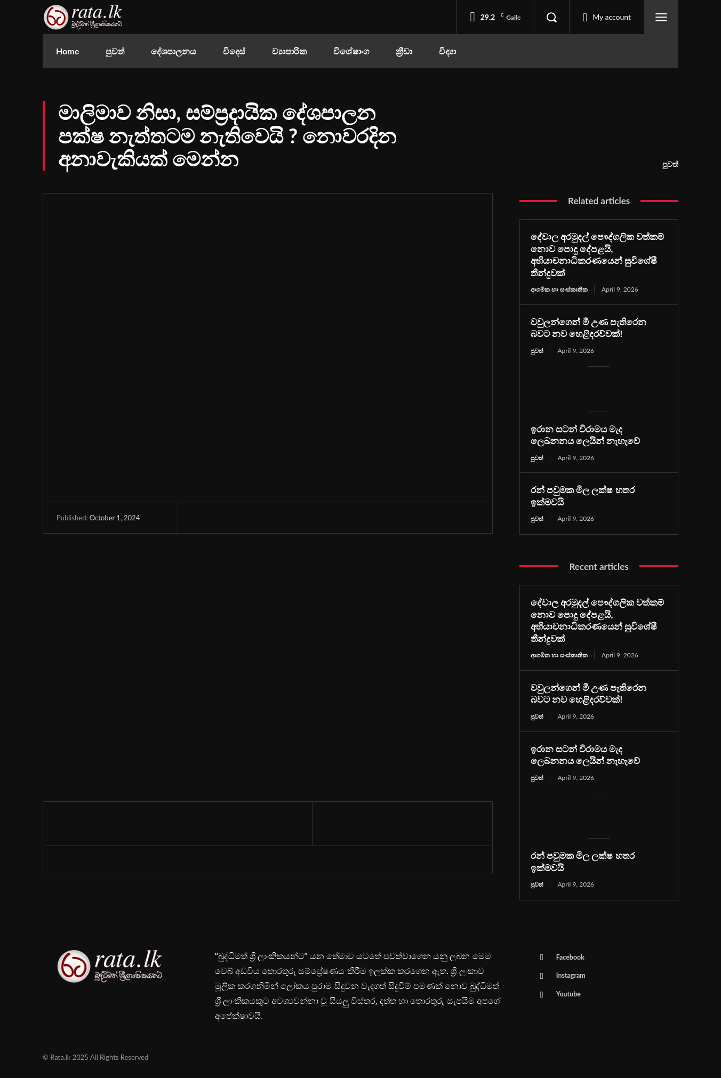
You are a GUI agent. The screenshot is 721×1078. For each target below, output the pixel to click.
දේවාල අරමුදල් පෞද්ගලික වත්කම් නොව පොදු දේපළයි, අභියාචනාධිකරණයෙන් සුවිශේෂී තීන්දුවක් (597, 254)
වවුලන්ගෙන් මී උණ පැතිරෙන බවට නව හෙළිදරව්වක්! (592, 328)
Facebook (572, 960)
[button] (551, 17)
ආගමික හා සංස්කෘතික (561, 289)
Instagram (572, 980)
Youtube (570, 1000)
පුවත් (670, 164)
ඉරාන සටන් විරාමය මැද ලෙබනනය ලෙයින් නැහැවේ (589, 435)
